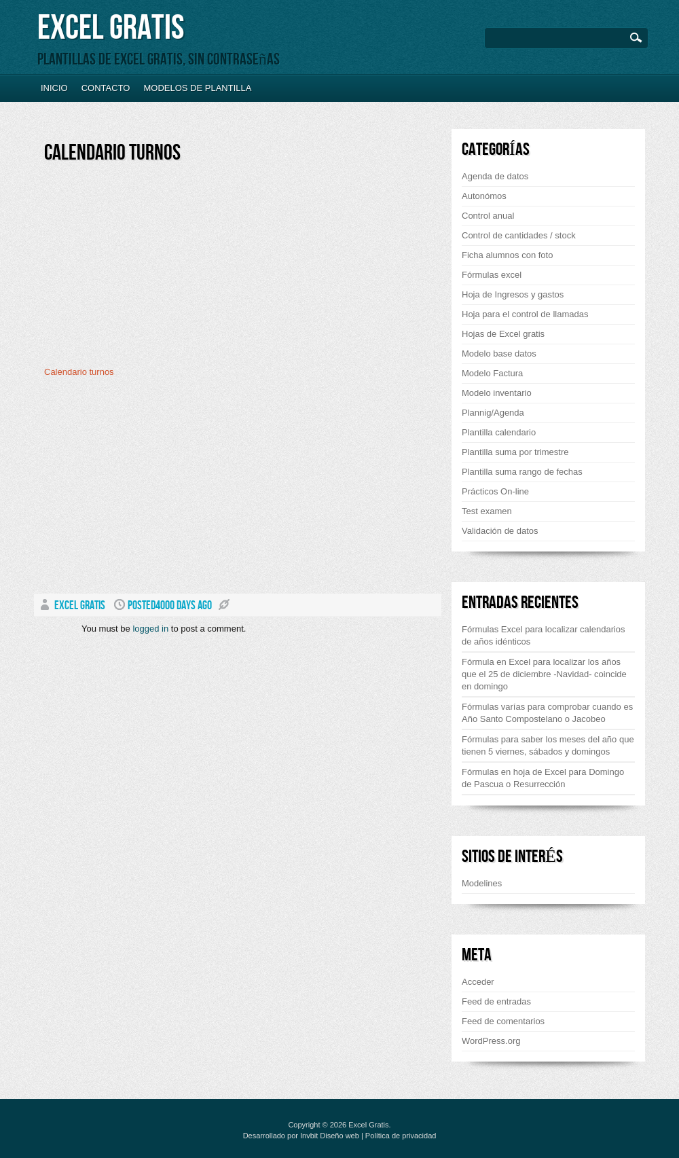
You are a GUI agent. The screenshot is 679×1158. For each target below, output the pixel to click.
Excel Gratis (110, 28)
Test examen (487, 511)
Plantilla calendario (499, 432)
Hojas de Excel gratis (503, 334)
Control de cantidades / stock (519, 235)
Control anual (488, 216)
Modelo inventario (497, 393)
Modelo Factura (492, 373)
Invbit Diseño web (329, 1136)
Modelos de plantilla (197, 88)
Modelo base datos (499, 353)
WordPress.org (491, 1041)
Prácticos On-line (495, 491)
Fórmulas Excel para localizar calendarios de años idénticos (543, 635)
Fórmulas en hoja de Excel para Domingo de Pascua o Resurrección (543, 778)
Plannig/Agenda (493, 413)
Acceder (478, 982)
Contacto (105, 88)
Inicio (54, 88)
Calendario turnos (112, 153)
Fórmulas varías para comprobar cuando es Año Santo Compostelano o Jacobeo (547, 713)
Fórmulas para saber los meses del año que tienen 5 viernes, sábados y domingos (548, 745)
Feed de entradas (496, 1001)
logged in (150, 628)
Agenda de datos (495, 176)
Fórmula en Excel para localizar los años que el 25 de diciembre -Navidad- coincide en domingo (544, 674)
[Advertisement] (158, 270)
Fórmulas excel (491, 275)
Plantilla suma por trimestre (515, 452)
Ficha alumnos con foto (507, 255)
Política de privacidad (401, 1136)
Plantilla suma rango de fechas (522, 472)
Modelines (482, 883)
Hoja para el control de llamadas (525, 314)
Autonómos (484, 196)
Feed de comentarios (503, 1021)
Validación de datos (500, 531)
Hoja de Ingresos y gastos (513, 294)
